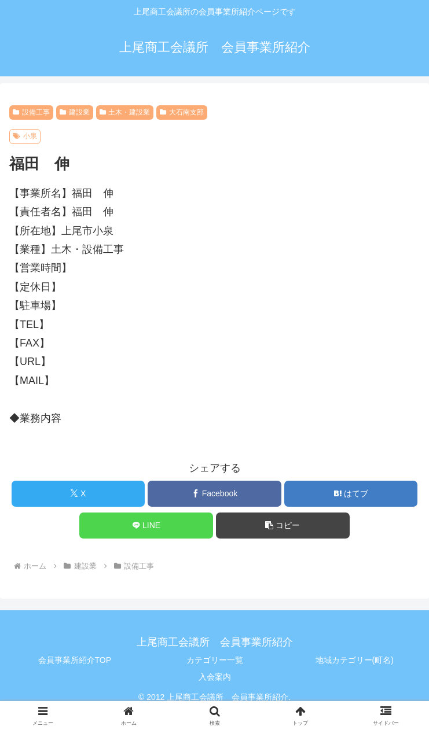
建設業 (75, 112)
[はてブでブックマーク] (350, 494)
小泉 (25, 136)
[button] (282, 526)
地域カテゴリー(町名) (355, 660)
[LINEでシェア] (145, 526)
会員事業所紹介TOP (75, 660)
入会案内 (215, 676)
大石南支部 (182, 112)
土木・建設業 (125, 112)
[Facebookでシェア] (214, 494)
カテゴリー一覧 (214, 660)
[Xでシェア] (78, 494)
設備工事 (31, 112)
